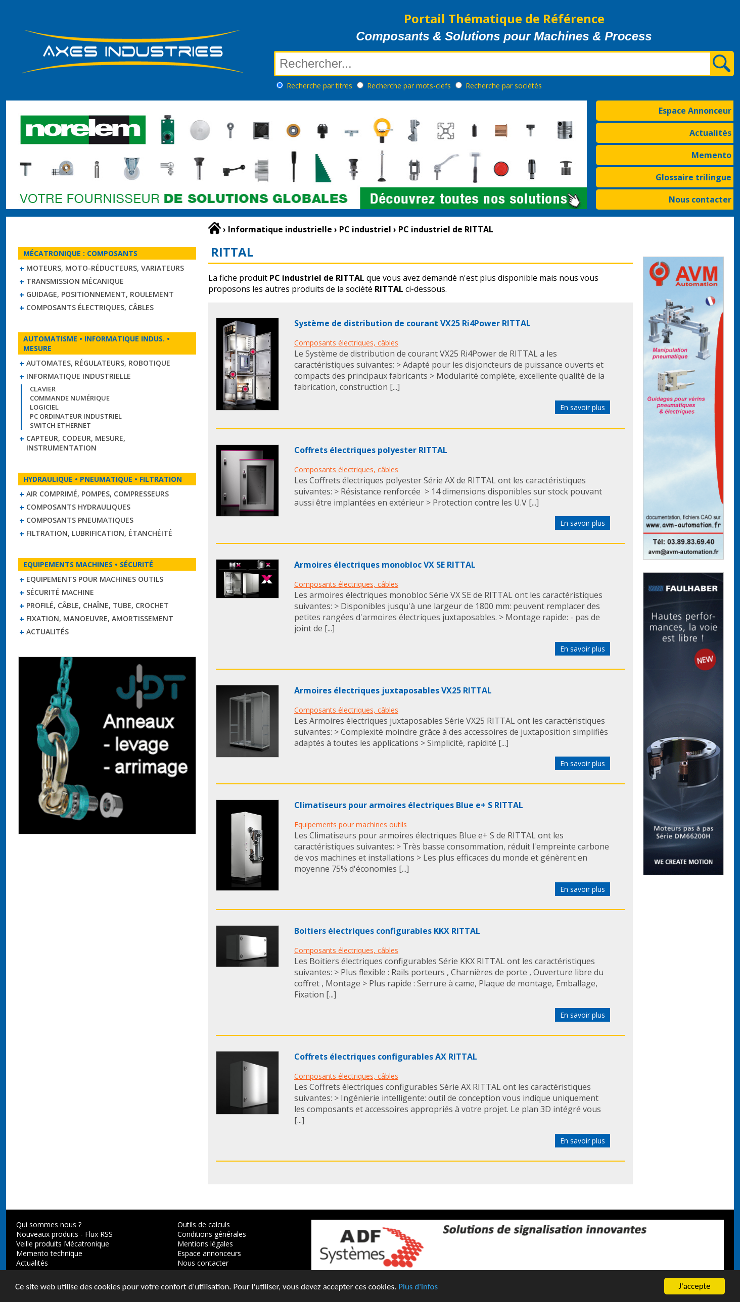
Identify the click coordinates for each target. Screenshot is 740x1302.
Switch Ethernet (60, 425)
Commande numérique (70, 398)
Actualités (710, 132)
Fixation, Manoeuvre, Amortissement (99, 618)
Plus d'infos (418, 1287)
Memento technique (49, 1253)
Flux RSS (99, 1234)
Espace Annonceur (695, 110)
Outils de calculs (203, 1224)
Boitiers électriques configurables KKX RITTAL (387, 930)
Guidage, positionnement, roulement (100, 294)
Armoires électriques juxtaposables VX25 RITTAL (393, 690)
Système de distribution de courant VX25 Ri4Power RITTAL (412, 323)
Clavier (43, 388)
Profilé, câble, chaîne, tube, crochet (97, 605)
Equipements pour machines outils (94, 579)
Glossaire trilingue (693, 177)
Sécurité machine (60, 592)
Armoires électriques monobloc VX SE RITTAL (385, 564)
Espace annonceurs (209, 1253)
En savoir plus (582, 407)
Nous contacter (700, 199)
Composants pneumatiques (79, 520)
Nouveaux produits (47, 1234)
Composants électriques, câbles (90, 307)
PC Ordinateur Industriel (76, 416)
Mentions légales (205, 1243)
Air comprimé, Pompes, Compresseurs (97, 493)
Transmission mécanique (75, 281)
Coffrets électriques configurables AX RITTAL (385, 1056)
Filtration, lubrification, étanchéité (99, 533)
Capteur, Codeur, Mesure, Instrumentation (75, 443)
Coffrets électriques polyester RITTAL (370, 450)
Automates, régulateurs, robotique (98, 363)
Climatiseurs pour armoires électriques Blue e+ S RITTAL (408, 805)
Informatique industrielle (78, 376)
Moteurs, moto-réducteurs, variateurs (105, 268)
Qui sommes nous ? (48, 1224)
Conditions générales (211, 1234)
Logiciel (44, 407)
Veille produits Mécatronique (62, 1243)
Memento (711, 155)
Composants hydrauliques (78, 507)
